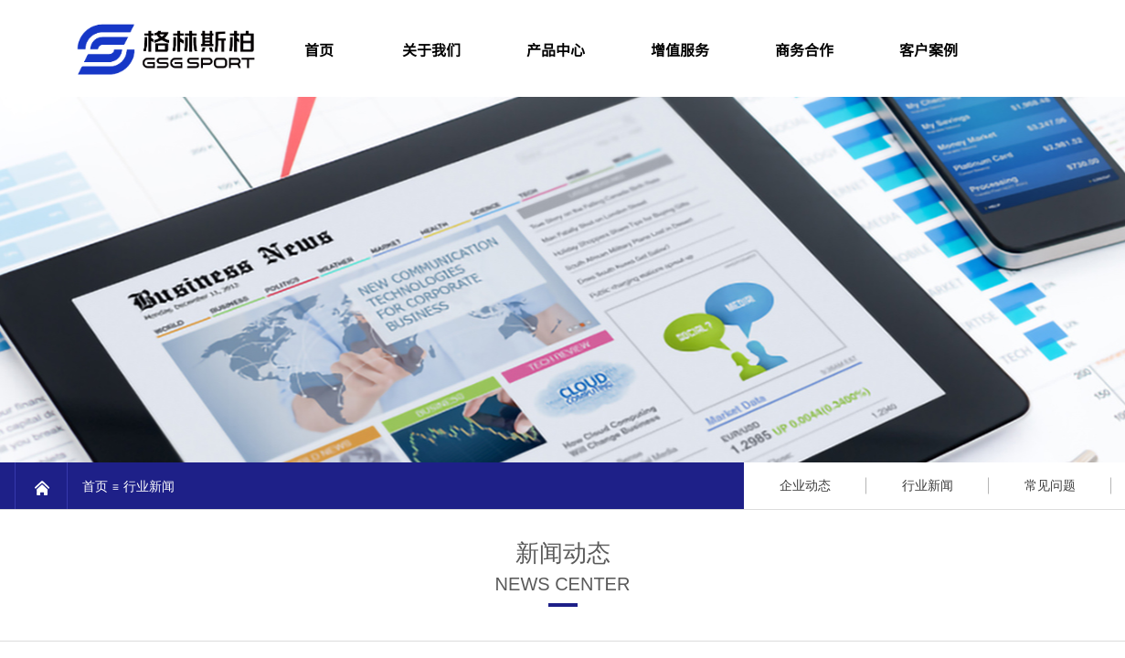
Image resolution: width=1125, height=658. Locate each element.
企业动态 (805, 486)
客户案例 (928, 49)
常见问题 (1050, 486)
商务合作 (804, 49)
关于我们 (431, 49)
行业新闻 (149, 487)
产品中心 (555, 49)
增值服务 (680, 49)
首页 (95, 487)
